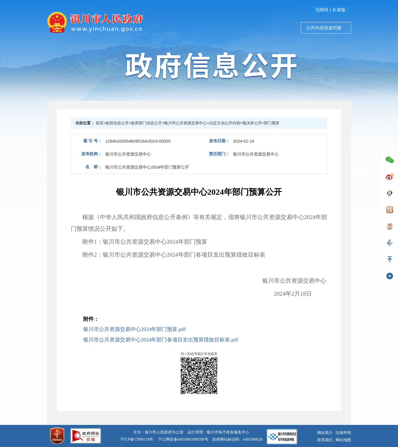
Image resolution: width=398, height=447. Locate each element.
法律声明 (343, 433)
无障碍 (321, 9)
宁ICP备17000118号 (136, 439)
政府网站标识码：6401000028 (237, 439)
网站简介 (325, 433)
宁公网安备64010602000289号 (183, 439)
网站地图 (343, 440)
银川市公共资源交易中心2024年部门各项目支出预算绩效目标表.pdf (160, 340)
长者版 (338, 9)
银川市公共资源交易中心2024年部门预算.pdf (134, 329)
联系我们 (325, 440)
